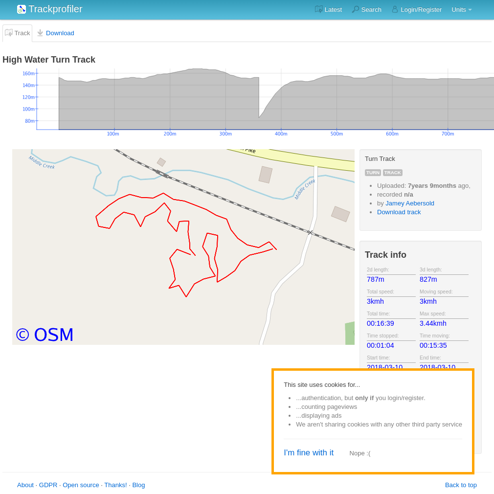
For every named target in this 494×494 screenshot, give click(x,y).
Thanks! (115, 485)
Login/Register (416, 9)
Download (55, 33)
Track (17, 33)
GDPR (48, 485)
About (25, 485)
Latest (328, 9)
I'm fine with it (309, 452)
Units (458, 9)
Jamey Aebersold (409, 203)
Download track (399, 212)
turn (373, 172)
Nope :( (360, 453)
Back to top (461, 485)
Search (367, 9)
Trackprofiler (50, 8)
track (392, 172)
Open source (81, 485)
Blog (138, 485)
